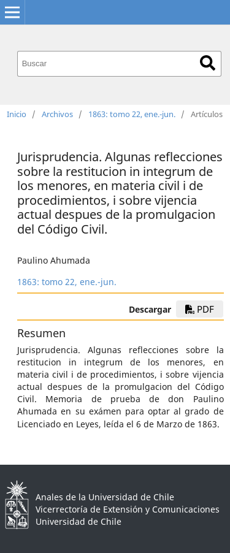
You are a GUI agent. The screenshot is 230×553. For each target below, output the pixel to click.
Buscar (207, 63)
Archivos (57, 114)
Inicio (16, 114)
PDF (199, 309)
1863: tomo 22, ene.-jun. (131, 114)
